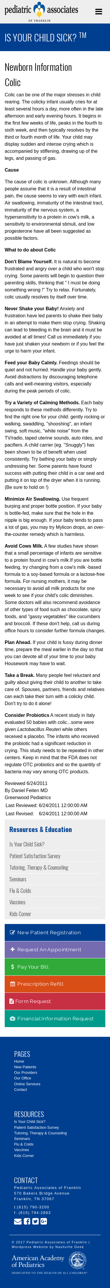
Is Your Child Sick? (27, 844)
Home (19, 1061)
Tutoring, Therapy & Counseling (38, 867)
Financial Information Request (51, 1018)
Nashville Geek (69, 1247)
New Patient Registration (45, 932)
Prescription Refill (36, 984)
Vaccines (17, 902)
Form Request (30, 1001)
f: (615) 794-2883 (32, 1212)
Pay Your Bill (28, 967)
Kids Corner (20, 913)
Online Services (27, 1084)
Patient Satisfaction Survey (34, 855)
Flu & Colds (20, 890)
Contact (20, 1089)
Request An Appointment (45, 949)
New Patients (25, 1067)
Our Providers (25, 1072)
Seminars (17, 879)
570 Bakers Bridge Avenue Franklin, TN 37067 (42, 1196)
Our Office (22, 1078)
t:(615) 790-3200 (31, 1207)
